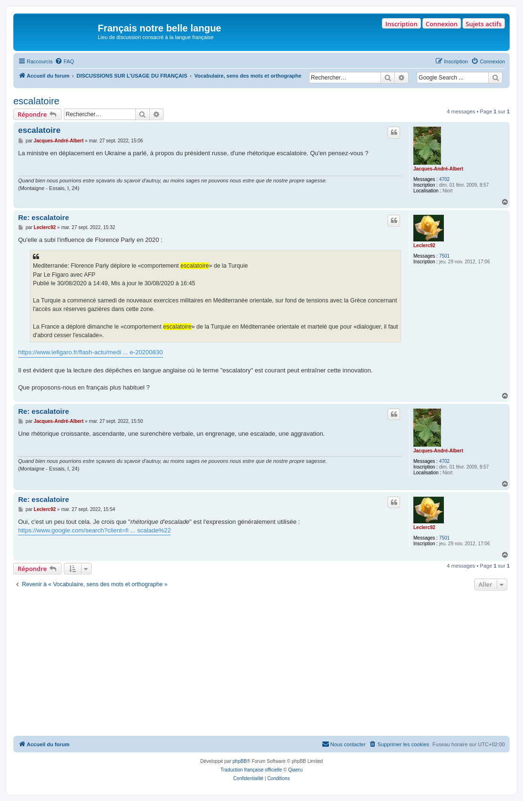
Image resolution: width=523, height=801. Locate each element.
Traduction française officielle (251, 769)
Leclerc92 (424, 245)
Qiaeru (295, 769)
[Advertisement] (261, 664)
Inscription (401, 24)
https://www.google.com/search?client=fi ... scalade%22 (94, 530)
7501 (444, 256)
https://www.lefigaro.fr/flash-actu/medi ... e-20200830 (90, 352)
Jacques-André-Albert (438, 168)
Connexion (442, 24)
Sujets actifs (484, 24)
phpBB (240, 761)
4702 (444, 179)
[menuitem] (64, 61)
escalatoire (36, 101)
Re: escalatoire (43, 217)
